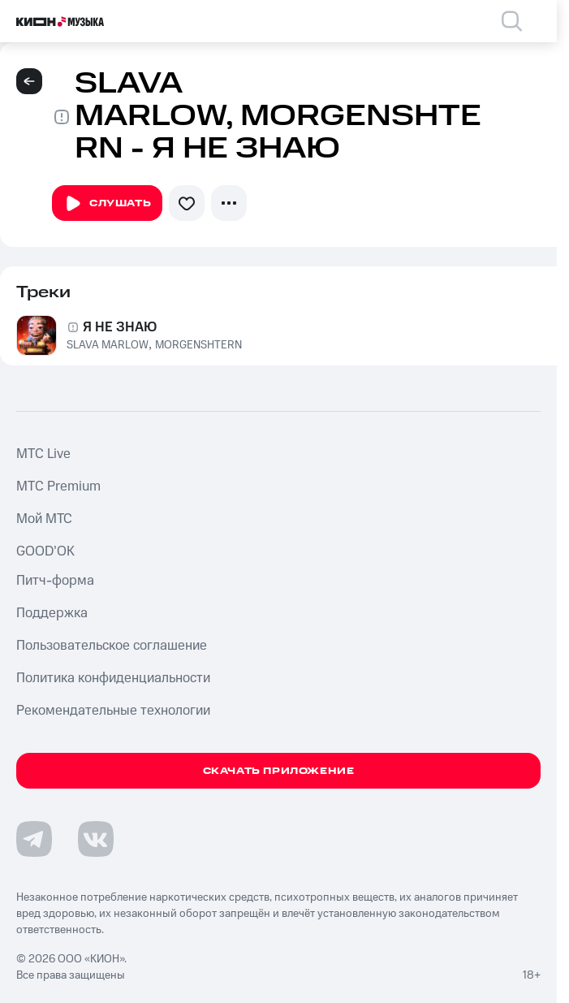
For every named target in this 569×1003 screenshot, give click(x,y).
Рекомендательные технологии (113, 710)
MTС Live (43, 454)
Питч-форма (55, 580)
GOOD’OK (45, 551)
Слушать (107, 204)
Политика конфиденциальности (113, 678)
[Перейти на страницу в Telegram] (34, 839)
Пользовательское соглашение (111, 645)
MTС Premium (58, 486)
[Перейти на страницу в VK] (96, 839)
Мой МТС (44, 519)
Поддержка (52, 613)
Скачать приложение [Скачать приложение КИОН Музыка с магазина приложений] (279, 771)
